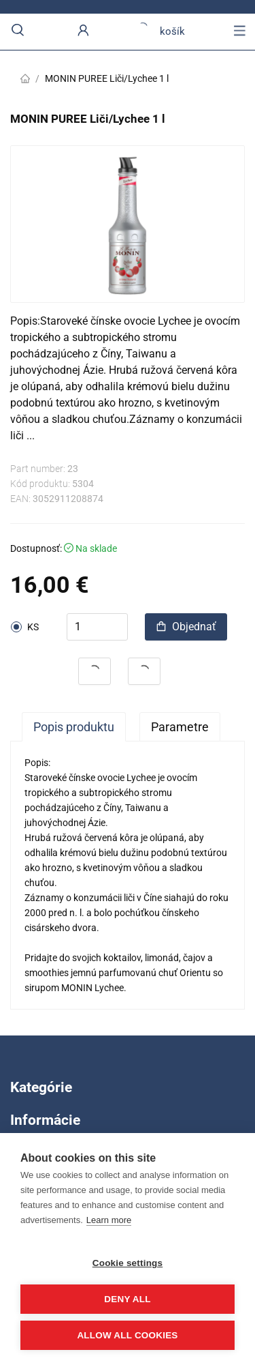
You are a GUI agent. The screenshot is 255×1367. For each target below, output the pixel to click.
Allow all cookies (127, 1335)
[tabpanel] (127, 875)
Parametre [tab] (180, 727)
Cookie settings (127, 1263)
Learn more (108, 1220)
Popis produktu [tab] (73, 727)
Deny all (127, 1299)
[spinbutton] (97, 627)
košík (161, 31)
